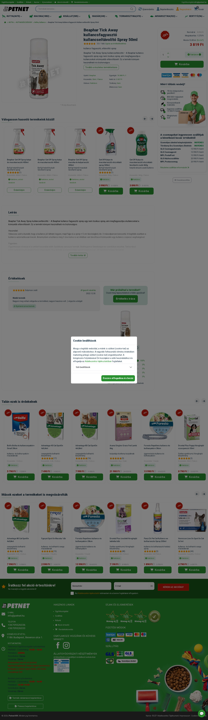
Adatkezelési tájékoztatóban (98, 361)
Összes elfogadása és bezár (118, 378)
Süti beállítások (83, 367)
